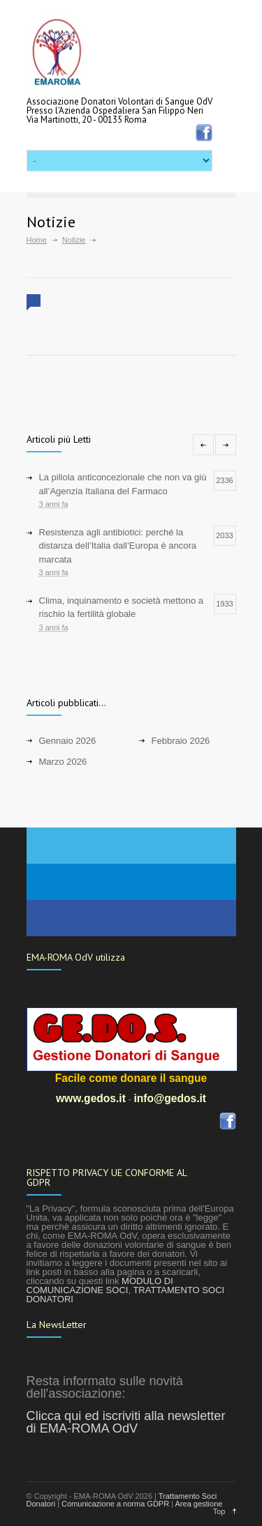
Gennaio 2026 (67, 740)
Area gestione (199, 1504)
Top (219, 1511)
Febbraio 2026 (181, 740)
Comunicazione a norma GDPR (115, 1504)
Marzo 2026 (63, 761)
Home (37, 240)
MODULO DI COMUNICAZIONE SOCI (100, 1285)
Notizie (74, 240)
